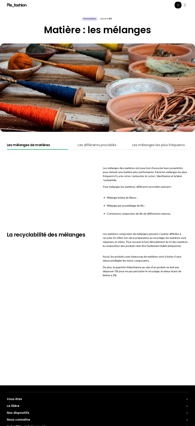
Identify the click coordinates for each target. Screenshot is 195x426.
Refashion (17, 5)
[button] (178, 5)
